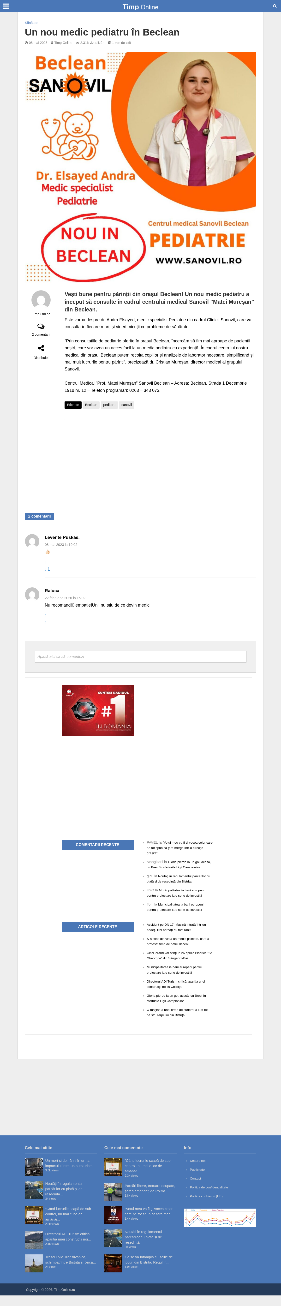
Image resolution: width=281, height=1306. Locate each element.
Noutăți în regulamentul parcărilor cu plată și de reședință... (64, 1199)
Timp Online (63, 43)
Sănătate (31, 23)
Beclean (91, 405)
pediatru (109, 405)
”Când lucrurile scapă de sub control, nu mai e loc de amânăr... (68, 1224)
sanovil (126, 405)
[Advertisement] (160, 461)
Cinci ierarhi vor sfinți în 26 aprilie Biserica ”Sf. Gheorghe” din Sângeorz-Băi (177, 963)
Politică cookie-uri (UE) (208, 1207)
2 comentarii (41, 334)
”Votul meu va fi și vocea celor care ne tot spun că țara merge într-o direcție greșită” (178, 847)
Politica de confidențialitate (211, 1198)
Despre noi (198, 1171)
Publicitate (198, 1180)
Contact (196, 1189)
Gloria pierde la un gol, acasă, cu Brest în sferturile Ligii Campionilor (175, 867)
